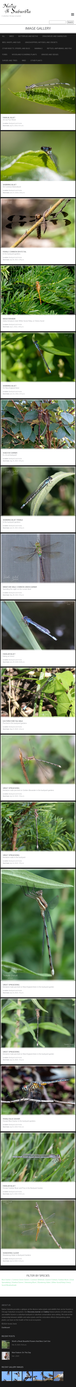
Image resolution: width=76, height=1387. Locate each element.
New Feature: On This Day (21, 1352)
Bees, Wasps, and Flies (11, 42)
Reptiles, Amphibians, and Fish (59, 48)
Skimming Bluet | (31, 1282)
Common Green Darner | (21, 1280)
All (3, 36)
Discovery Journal (34, 1312)
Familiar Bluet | (63, 1280)
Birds (11, 36)
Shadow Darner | (18, 1282)
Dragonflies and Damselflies (54, 36)
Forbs (4, 54)
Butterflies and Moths (28, 36)
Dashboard (6, 1327)
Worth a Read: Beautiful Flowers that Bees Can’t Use (31, 1341)
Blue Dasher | (7, 1280)
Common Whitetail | (37, 1280)
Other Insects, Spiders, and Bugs (16, 48)
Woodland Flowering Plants (24, 54)
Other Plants (36, 60)
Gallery (46, 1312)
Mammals (38, 48)
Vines (24, 60)
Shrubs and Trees (9, 60)
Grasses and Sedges (49, 54)
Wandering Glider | (44, 1282)
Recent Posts (8, 1336)
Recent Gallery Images (12, 1367)
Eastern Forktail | (52, 1280)
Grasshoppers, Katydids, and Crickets (41, 42)
